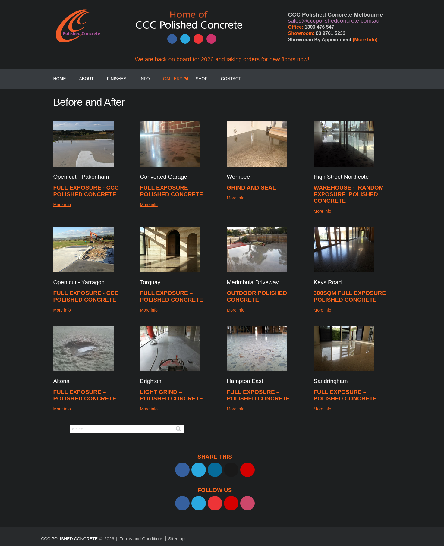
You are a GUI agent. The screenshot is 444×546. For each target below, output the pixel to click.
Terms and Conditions (141, 538)
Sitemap (176, 538)
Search (178, 429)
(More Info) (365, 39)
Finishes (117, 78)
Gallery (172, 78)
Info (145, 78)
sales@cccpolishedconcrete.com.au (333, 20)
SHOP (202, 78)
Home (59, 78)
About (86, 78)
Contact (231, 78)
